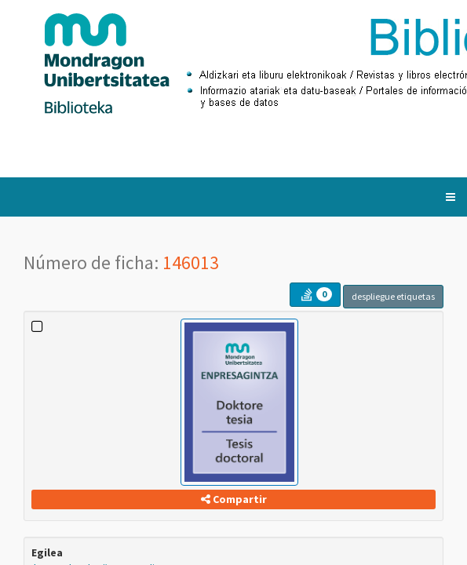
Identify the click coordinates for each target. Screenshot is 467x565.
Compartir (234, 499)
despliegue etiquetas (393, 296)
